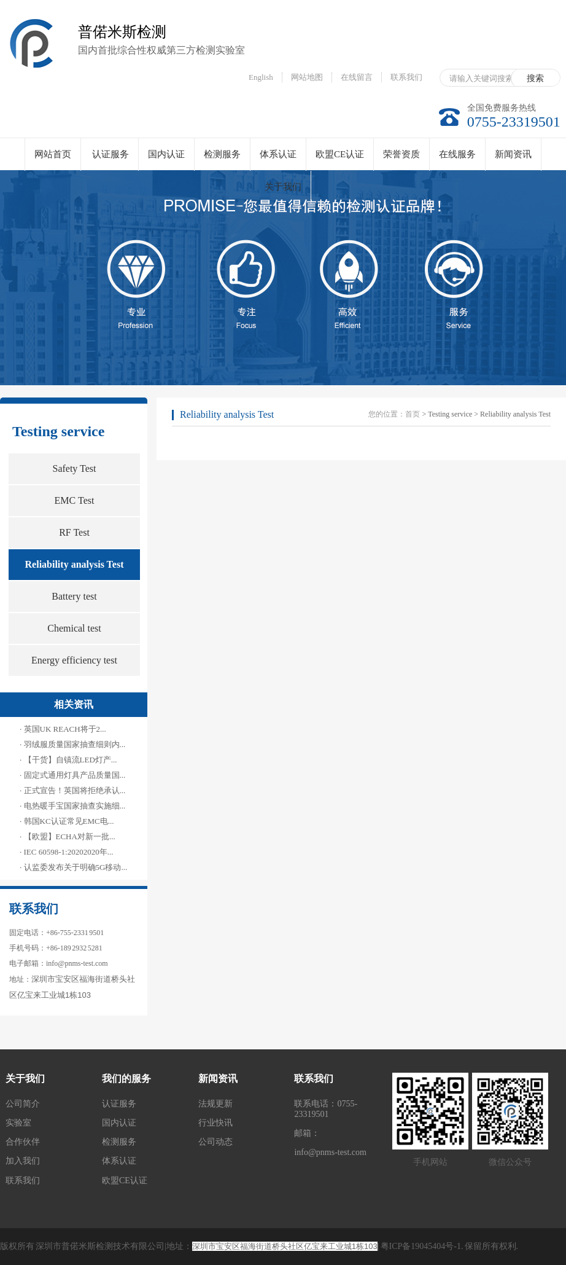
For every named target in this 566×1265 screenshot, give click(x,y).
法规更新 (215, 1103)
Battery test (74, 596)
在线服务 (457, 154)
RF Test (74, 532)
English (261, 77)
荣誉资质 (401, 154)
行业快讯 (215, 1122)
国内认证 (166, 154)
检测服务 (222, 154)
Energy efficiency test (74, 660)
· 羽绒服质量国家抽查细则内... (72, 744)
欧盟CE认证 (340, 154)
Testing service (58, 431)
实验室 (18, 1122)
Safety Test (74, 468)
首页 (412, 414)
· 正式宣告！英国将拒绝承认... (72, 790)
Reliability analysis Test (74, 564)
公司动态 (215, 1141)
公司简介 (23, 1103)
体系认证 (278, 154)
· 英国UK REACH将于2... (63, 729)
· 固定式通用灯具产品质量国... (72, 775)
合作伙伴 (23, 1141)
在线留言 (357, 77)
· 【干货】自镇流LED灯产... (68, 759)
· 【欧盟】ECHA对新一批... (67, 836)
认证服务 (110, 154)
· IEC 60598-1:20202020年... (66, 851)
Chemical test (74, 628)
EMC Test (75, 500)
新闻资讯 (513, 154)
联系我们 (406, 77)
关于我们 (283, 187)
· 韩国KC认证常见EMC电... (67, 821)
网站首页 (52, 154)
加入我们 (23, 1160)
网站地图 (307, 77)
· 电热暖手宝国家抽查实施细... (72, 805)
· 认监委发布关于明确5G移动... (73, 867)
